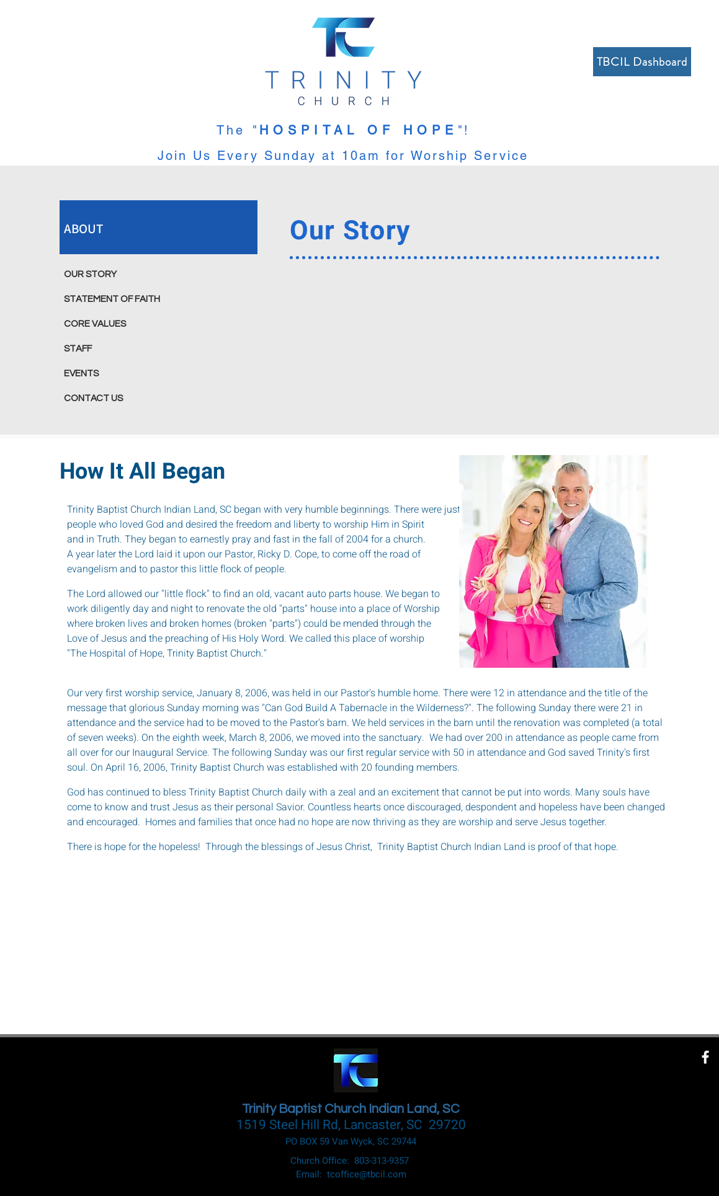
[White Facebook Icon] (705, 1057)
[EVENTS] (123, 373)
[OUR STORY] (123, 274)
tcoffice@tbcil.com (366, 1174)
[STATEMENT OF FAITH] (123, 298)
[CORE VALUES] (123, 323)
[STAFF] (123, 348)
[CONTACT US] (123, 398)
